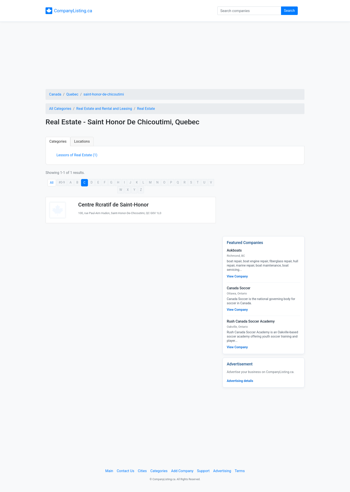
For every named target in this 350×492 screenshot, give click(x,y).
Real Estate (146, 108)
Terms (240, 471)
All (52, 182)
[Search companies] (249, 10)
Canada (55, 94)
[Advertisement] (175, 56)
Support (203, 471)
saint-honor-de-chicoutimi (103, 94)
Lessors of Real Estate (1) (76, 155)
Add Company (182, 471)
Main (109, 471)
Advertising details (240, 381)
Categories (58, 141)
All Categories (60, 108)
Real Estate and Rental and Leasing (104, 108)
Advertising (222, 471)
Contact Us (125, 471)
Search (289, 10)
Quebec (72, 94)
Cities (142, 471)
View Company (237, 276)
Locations (82, 141)
